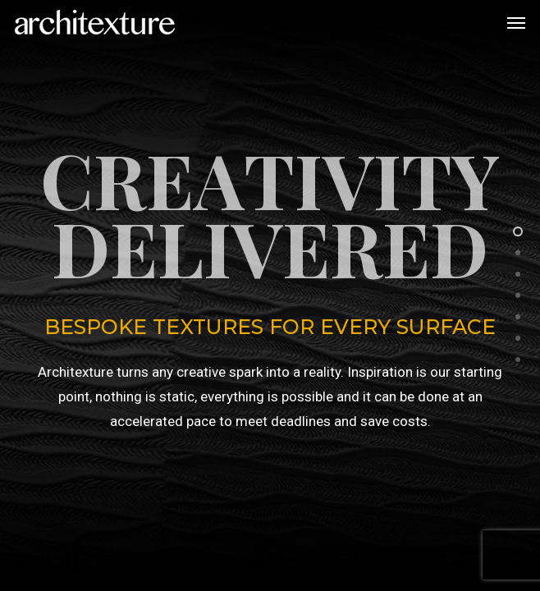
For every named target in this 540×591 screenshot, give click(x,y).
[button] (516, 22)
